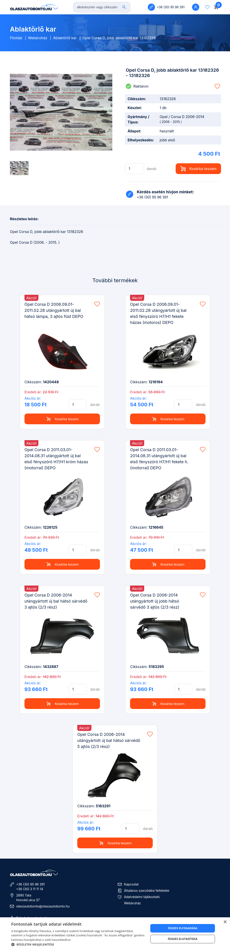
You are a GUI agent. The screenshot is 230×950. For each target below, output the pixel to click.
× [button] (225, 922)
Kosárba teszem (198, 168)
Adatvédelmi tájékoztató (142, 897)
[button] (78, 944)
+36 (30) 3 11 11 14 (29, 889)
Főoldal (16, 38)
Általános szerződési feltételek (146, 890)
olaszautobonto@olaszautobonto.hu (43, 906)
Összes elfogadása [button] (182, 928)
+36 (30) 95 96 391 (30, 884)
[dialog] (115, 933)
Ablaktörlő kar (65, 38)
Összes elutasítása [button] (182, 939)
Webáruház (37, 38)
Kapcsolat (131, 884)
